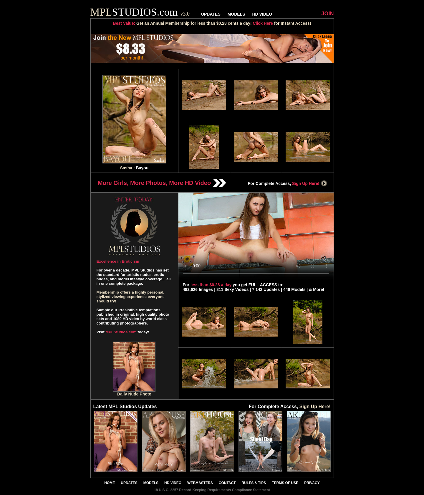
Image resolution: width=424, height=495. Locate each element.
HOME (109, 483)
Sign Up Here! (309, 183)
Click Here (263, 23)
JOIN (327, 13)
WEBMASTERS (200, 483)
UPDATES (211, 14)
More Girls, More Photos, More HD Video (162, 183)
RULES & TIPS (254, 483)
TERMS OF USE (285, 483)
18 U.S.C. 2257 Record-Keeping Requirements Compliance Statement (212, 490)
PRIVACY (311, 483)
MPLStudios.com (120, 332)
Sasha (126, 167)
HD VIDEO (262, 14)
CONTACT (227, 483)
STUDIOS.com (140, 12)
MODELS (236, 14)
